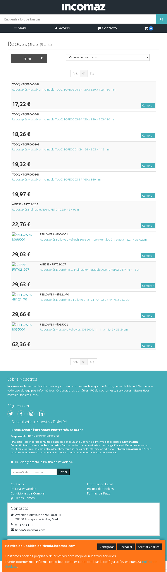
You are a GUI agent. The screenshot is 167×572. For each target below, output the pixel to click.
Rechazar (126, 547)
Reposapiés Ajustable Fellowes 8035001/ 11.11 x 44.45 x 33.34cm (56, 329)
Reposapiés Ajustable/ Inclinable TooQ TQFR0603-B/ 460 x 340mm (56, 179)
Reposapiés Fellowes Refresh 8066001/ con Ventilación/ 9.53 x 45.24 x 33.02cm (65, 239)
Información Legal (100, 484)
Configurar (107, 547)
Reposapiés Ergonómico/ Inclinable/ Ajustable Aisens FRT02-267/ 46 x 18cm (62, 270)
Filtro (33, 58)
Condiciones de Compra (28, 493)
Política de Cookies (100, 489)
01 (83, 73)
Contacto (107, 28)
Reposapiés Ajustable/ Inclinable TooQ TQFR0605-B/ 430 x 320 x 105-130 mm (63, 119)
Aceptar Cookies (149, 547)
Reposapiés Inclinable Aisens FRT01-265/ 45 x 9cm (45, 209)
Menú (20, 28)
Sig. (92, 73)
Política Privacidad (23, 489)
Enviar (63, 472)
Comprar (148, 105)
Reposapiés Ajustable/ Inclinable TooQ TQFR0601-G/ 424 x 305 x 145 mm (61, 149)
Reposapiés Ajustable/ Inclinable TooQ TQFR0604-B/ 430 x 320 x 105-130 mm (63, 89)
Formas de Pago (98, 493)
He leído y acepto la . (44, 462)
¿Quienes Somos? (23, 498)
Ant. (75, 73)
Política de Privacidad (105, 452)
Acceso (62, 28)
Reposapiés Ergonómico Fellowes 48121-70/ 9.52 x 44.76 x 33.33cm (57, 300)
